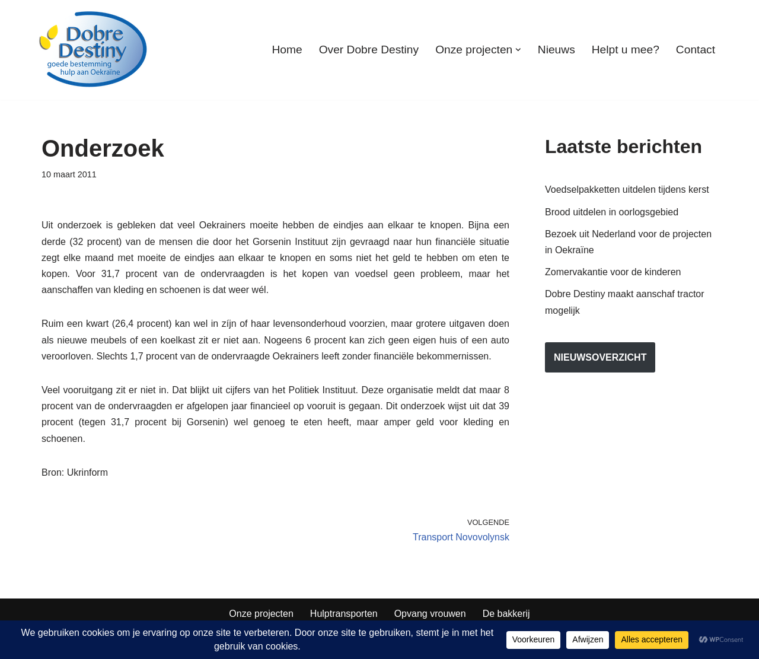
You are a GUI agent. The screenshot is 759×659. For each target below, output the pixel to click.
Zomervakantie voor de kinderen (613, 272)
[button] (518, 50)
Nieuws (556, 49)
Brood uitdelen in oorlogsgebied (611, 212)
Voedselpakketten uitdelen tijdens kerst (627, 189)
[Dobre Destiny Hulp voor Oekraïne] (93, 50)
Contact (695, 49)
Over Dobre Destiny (369, 49)
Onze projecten (261, 614)
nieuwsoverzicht (600, 357)
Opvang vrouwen (430, 614)
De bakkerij (506, 614)
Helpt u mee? (625, 49)
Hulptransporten (344, 614)
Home (287, 49)
